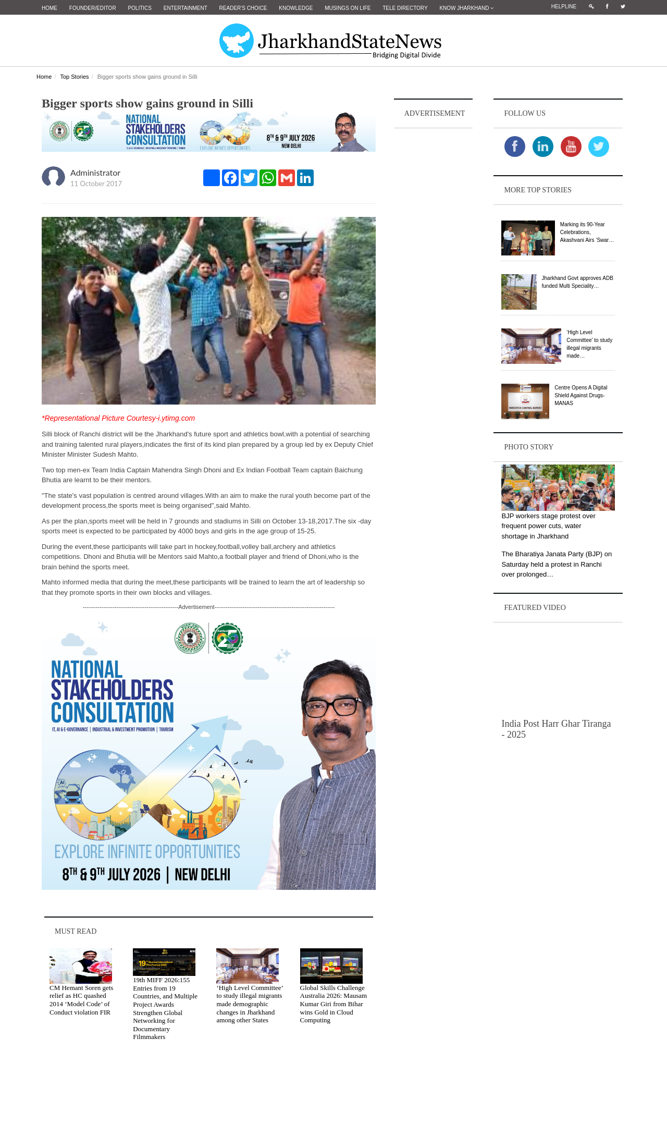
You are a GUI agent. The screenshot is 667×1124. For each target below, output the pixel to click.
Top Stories (74, 77)
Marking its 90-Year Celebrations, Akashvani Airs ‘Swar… (587, 232)
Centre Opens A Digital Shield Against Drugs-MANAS (580, 395)
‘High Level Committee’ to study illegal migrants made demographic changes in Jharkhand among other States (249, 1004)
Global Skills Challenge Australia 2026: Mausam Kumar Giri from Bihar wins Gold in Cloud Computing (333, 1004)
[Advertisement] (433, 287)
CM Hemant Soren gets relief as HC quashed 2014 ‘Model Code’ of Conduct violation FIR (81, 1000)
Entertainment (185, 8)
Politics (140, 8)
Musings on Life (347, 8)
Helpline (563, 6)
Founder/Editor (92, 8)
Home (49, 8)
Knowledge (296, 8)
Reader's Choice (243, 8)
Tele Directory (404, 8)
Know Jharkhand (466, 8)
